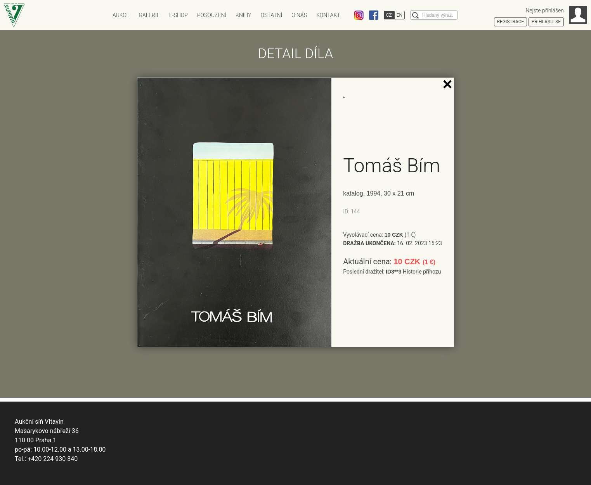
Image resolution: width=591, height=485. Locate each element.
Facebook (373, 15)
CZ (389, 15)
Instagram (359, 15)
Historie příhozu (422, 271)
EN (399, 15)
